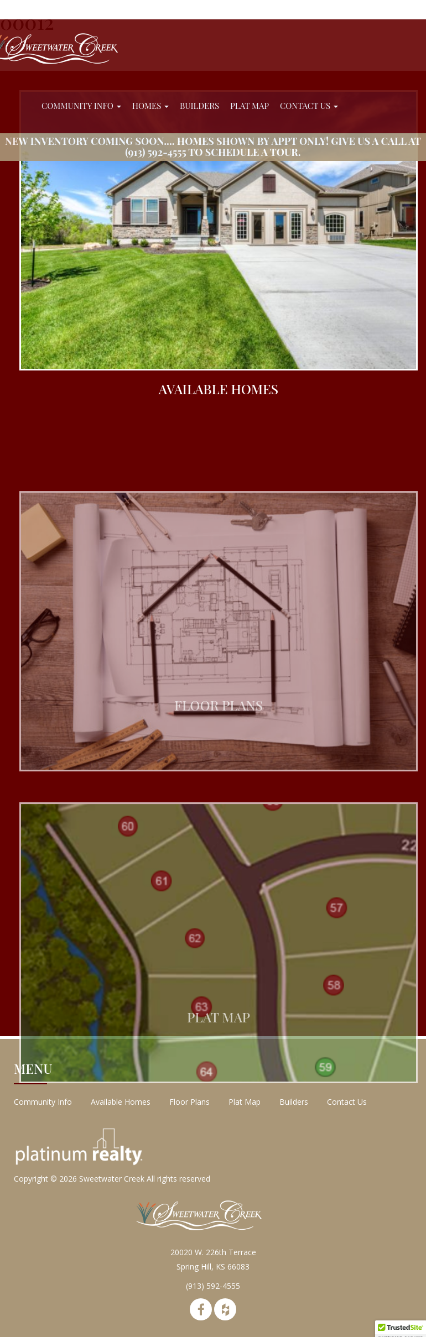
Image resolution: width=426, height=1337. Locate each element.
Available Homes (120, 1101)
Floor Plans (189, 1101)
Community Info (81, 105)
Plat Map (249, 105)
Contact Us (309, 105)
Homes (150, 105)
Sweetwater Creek (111, 1178)
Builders (199, 105)
